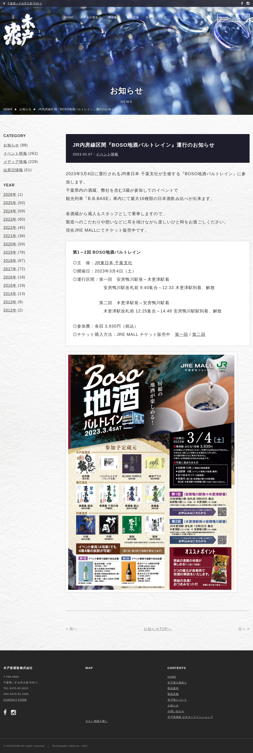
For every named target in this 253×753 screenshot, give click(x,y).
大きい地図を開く (96, 721)
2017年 (10, 269)
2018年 (10, 261)
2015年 (10, 285)
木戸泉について (156, 17)
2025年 (10, 203)
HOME (68, 17)
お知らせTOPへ (158, 629)
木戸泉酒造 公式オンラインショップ (190, 717)
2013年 (10, 302)
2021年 (10, 236)
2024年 (10, 211)
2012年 (10, 310)
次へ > (244, 629)
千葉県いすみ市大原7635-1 (24, 3)
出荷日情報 (13, 170)
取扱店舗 (133, 17)
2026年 (10, 195)
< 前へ (71, 629)
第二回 (198, 334)
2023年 (10, 219)
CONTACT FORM (15, 699)
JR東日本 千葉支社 (113, 263)
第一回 (181, 334)
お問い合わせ (201, 17)
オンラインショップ (233, 18)
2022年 (10, 228)
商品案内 (114, 17)
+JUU (84, 746)
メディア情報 (15, 162)
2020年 (10, 244)
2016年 (10, 277)
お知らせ (180, 17)
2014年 (10, 294)
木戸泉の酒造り (90, 17)
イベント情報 (107, 154)
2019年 (10, 252)
